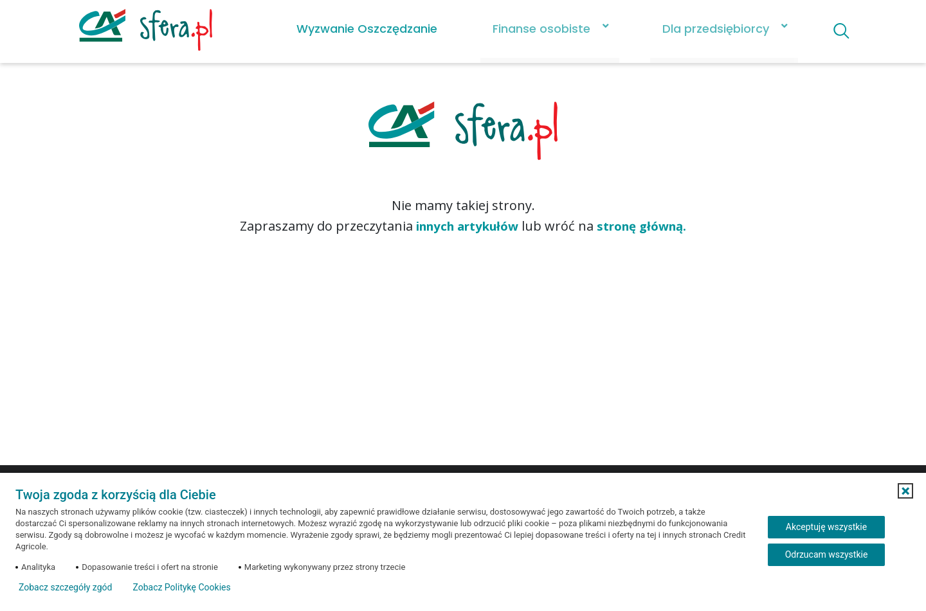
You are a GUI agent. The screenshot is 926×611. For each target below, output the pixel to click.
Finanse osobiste (532, 29)
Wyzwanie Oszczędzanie (357, 29)
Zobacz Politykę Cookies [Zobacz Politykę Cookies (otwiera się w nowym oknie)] (181, 587)
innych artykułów (462, 226)
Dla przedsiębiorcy (706, 29)
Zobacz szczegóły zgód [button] (65, 587)
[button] (905, 491)
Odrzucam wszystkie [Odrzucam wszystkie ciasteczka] (826, 554)
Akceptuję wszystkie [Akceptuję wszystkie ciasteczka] (826, 527)
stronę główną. (648, 226)
